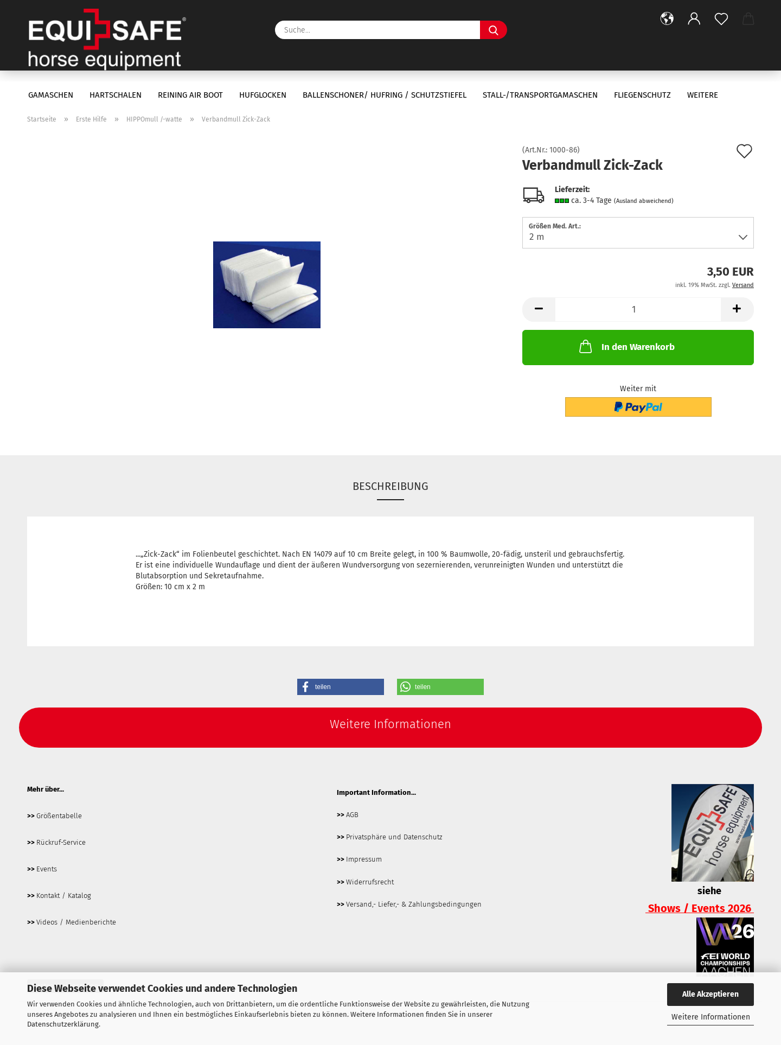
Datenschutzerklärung (63, 1024)
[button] (667, 19)
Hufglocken (262, 95)
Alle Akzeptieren (710, 994)
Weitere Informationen (710, 1017)
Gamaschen (50, 95)
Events (46, 869)
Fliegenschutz (642, 95)
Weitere (702, 95)
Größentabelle (59, 816)
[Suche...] (493, 30)
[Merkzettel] (721, 19)
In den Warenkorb (626, 346)
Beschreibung (390, 486)
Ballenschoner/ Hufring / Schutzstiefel (384, 95)
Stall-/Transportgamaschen (540, 95)
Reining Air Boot (190, 95)
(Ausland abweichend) (644, 201)
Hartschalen (115, 95)
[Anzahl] (638, 309)
